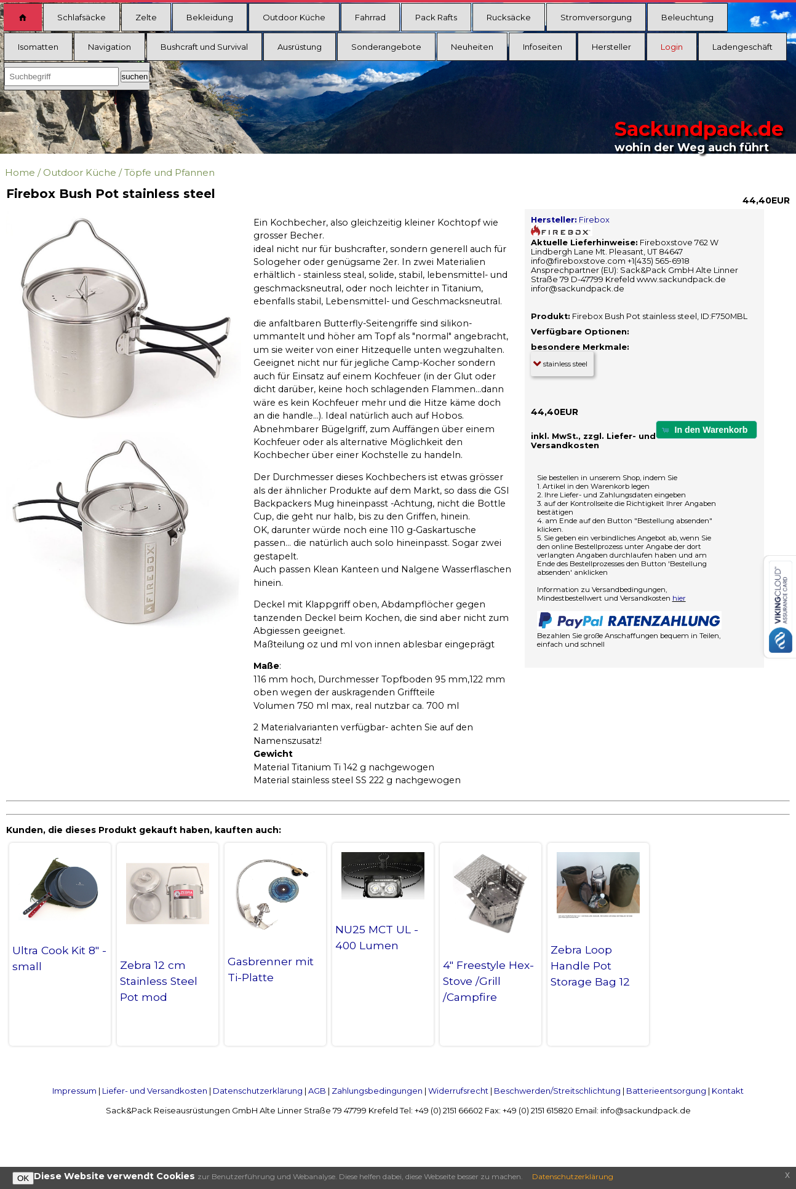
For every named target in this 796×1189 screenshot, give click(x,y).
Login (672, 47)
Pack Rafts (436, 17)
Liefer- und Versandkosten (154, 1091)
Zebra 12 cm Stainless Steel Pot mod (158, 980)
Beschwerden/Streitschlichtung (557, 1091)
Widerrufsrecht (458, 1091)
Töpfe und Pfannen (169, 172)
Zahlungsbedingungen (377, 1091)
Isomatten (38, 47)
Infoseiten (542, 47)
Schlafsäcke (81, 17)
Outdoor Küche (294, 17)
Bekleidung (209, 17)
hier (679, 598)
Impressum (74, 1091)
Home (20, 172)
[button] (706, 429)
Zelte (146, 17)
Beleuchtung (687, 17)
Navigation (109, 47)
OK (23, 1178)
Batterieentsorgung (666, 1091)
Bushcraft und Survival (204, 47)
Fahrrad (370, 17)
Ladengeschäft (742, 47)
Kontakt (728, 1091)
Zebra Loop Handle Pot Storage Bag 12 (590, 965)
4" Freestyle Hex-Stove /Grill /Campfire (488, 980)
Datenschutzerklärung (258, 1091)
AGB (317, 1091)
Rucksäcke (509, 17)
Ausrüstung (299, 47)
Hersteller (611, 47)
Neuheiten (472, 47)
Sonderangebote (386, 47)
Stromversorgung (596, 17)
